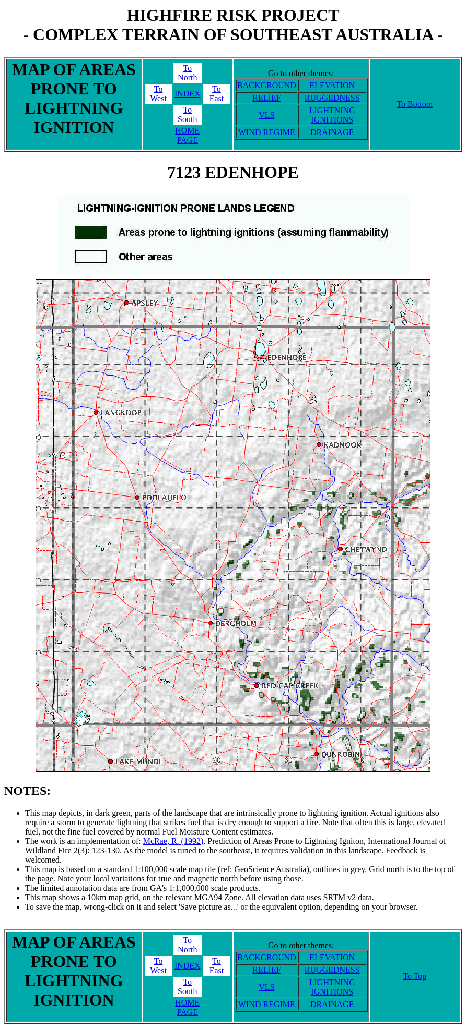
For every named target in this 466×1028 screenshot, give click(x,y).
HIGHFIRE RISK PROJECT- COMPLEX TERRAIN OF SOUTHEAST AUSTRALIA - (232, 25)
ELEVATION (332, 85)
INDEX (187, 93)
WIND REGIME (266, 132)
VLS (266, 115)
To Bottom (415, 104)
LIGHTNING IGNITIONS (332, 115)
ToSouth (187, 114)
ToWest (158, 93)
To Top (414, 976)
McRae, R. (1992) (173, 841)
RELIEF (266, 97)
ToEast (216, 93)
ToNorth (187, 73)
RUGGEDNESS (332, 97)
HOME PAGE (187, 135)
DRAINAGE (332, 132)
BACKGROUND (266, 85)
